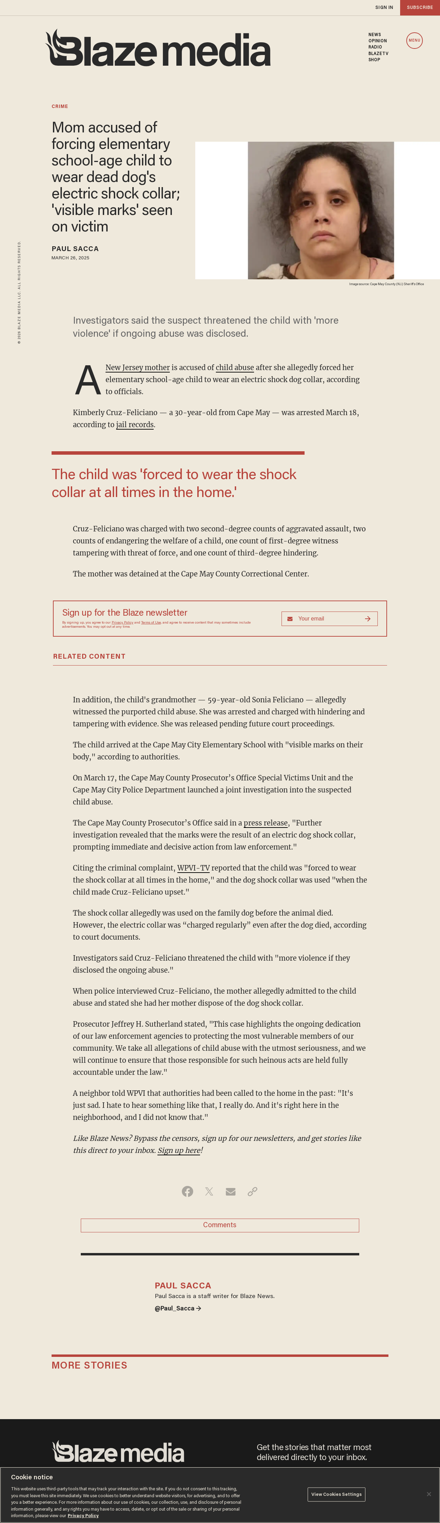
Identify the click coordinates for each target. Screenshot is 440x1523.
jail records (135, 424)
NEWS (374, 35)
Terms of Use (151, 623)
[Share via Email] (230, 1191)
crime (60, 107)
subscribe (420, 8)
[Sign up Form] (330, 619)
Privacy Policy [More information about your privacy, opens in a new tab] (83, 1516)
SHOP (374, 60)
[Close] (429, 1494)
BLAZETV (378, 54)
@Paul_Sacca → (178, 1309)
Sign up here (178, 1150)
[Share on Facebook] (187, 1191)
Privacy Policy (122, 623)
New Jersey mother (138, 367)
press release (266, 823)
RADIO (375, 47)
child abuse (235, 367)
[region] (220, 1495)
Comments (219, 1225)
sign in (384, 8)
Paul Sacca (75, 249)
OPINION (377, 41)
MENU (414, 41)
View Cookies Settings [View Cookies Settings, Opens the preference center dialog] (336, 1494)
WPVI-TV (193, 868)
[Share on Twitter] (209, 1191)
